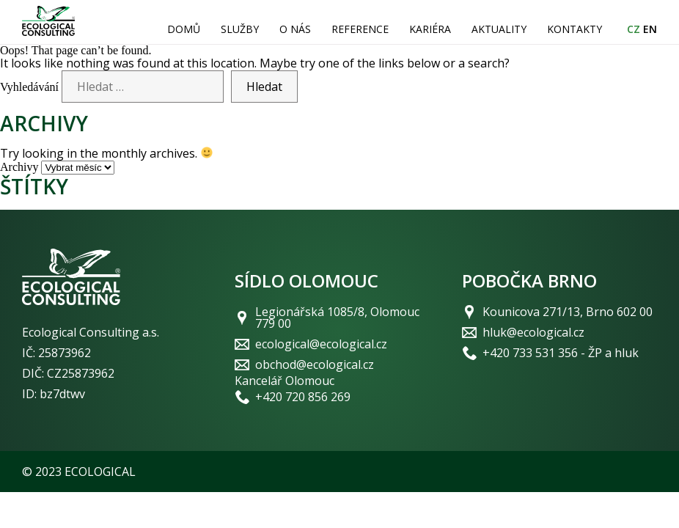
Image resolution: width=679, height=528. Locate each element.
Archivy (19, 167)
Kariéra (430, 29)
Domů (183, 29)
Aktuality (498, 29)
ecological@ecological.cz (321, 344)
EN (650, 29)
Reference (360, 29)
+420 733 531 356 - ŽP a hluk (560, 353)
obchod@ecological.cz (314, 364)
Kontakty (574, 29)
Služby (240, 29)
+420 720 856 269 (302, 397)
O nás (295, 29)
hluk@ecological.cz (533, 332)
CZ (633, 29)
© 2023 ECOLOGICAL (79, 471)
